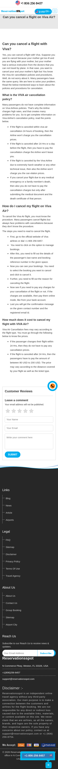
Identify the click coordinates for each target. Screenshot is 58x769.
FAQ (8, 540)
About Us (10, 595)
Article (9, 512)
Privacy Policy (13, 561)
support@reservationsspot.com (18, 679)
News (9, 505)
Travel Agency (13, 575)
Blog (8, 498)
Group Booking (13, 610)
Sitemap (10, 547)
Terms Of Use (13, 568)
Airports (10, 520)
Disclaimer (11, 554)
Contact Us (11, 603)
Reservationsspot (17, 658)
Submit (12, 454)
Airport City (11, 624)
